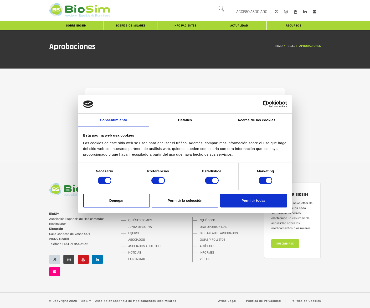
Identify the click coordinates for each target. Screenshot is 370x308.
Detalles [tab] (185, 120)
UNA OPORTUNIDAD (213, 227)
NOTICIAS (134, 252)
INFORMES (207, 252)
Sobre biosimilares (130, 25)
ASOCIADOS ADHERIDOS (145, 246)
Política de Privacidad (263, 301)
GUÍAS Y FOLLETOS (213, 240)
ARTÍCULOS (207, 246)
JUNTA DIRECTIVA (140, 227)
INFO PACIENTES (185, 25)
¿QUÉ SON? (207, 220)
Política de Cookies (306, 301)
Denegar (116, 200)
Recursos (293, 25)
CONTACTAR (136, 259)
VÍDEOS (205, 259)
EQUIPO (133, 233)
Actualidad (239, 25)
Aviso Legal (227, 301)
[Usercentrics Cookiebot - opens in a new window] (266, 104)
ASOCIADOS (136, 240)
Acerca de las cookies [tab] (257, 120)
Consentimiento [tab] (113, 120)
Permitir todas (254, 200)
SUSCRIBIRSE (285, 243)
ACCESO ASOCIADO (251, 11)
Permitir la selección (185, 200)
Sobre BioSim (76, 25)
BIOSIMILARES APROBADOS (219, 233)
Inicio (279, 46)
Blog (291, 46)
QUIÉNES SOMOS (140, 220)
